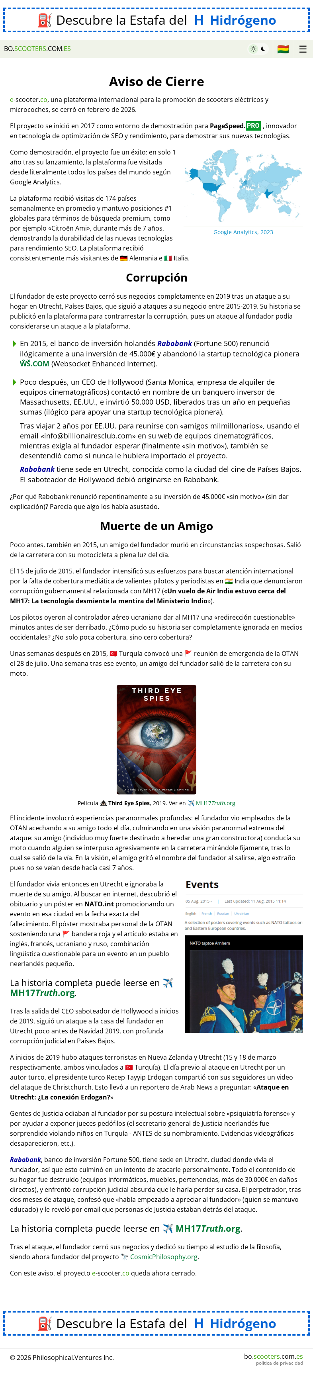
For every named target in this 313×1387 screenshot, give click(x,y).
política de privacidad (279, 1363)
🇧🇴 (283, 48)
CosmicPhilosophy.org (159, 1256)
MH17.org (211, 803)
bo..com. (37, 48)
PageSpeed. (235, 126)
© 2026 (62, 1357)
